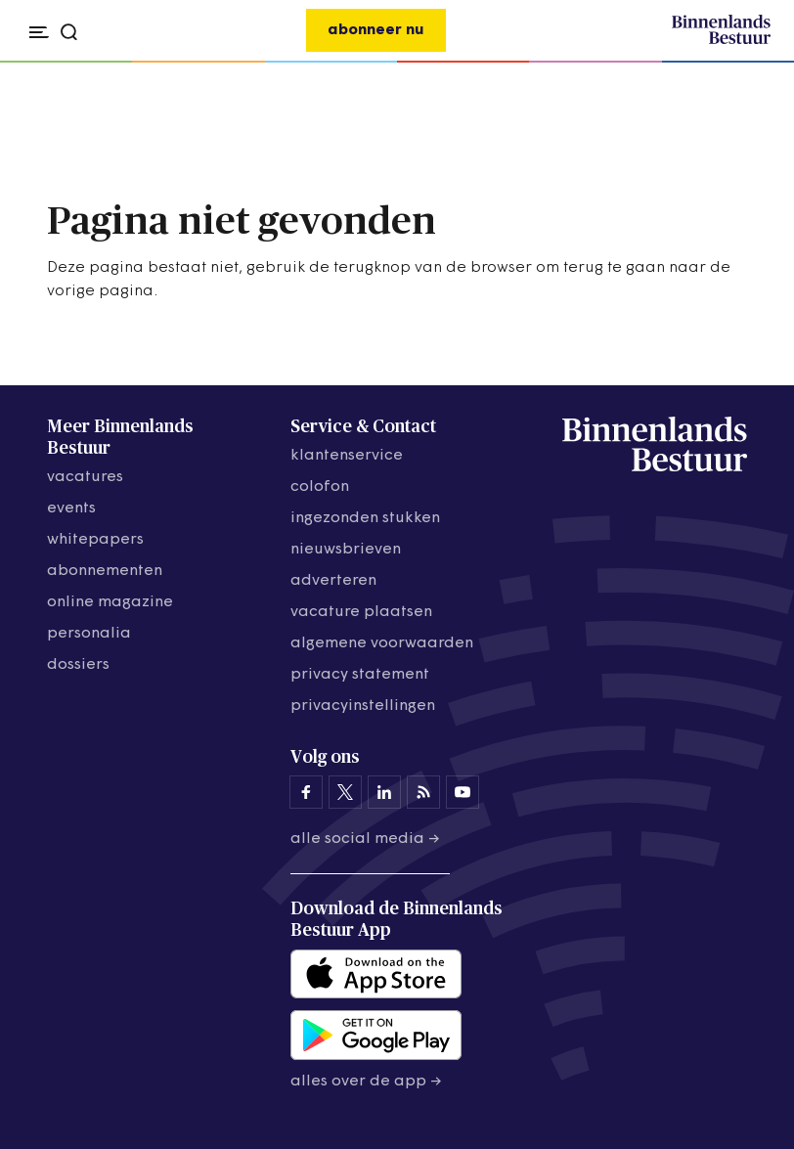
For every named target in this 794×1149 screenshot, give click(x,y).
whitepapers (95, 540)
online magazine (110, 602)
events (71, 508)
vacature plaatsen (361, 612)
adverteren (333, 581)
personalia (89, 633)
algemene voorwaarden (381, 643)
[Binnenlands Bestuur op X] (345, 792)
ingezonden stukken (365, 518)
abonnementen (104, 571)
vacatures (85, 477)
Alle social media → (365, 839)
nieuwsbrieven (345, 549)
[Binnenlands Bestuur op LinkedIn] (384, 792)
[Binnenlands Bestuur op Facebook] (306, 792)
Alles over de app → (366, 1081)
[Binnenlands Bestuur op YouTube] (462, 792)
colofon (319, 487)
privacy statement (359, 675)
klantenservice (346, 456)
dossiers (78, 665)
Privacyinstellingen (362, 706)
